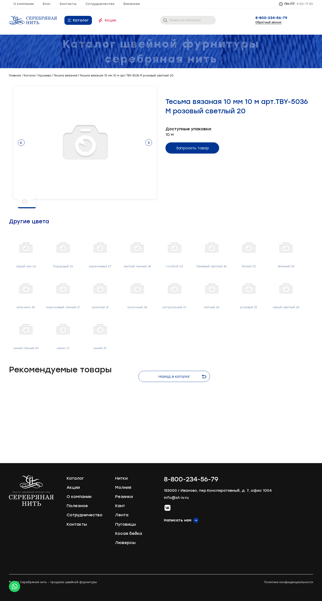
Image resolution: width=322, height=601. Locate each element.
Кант (120, 505)
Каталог (81, 20)
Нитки (121, 478)
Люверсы (125, 542)
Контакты (68, 4)
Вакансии (131, 4)
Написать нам (177, 520)
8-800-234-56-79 (271, 18)
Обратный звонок (268, 22)
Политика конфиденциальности (288, 582)
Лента (121, 514)
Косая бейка (128, 533)
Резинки (124, 496)
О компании (23, 4)
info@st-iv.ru (176, 498)
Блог (47, 4)
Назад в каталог (182, 376)
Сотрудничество (99, 4)
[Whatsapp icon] (14, 586)
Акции (110, 20)
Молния (123, 487)
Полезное (77, 505)
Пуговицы (125, 524)
